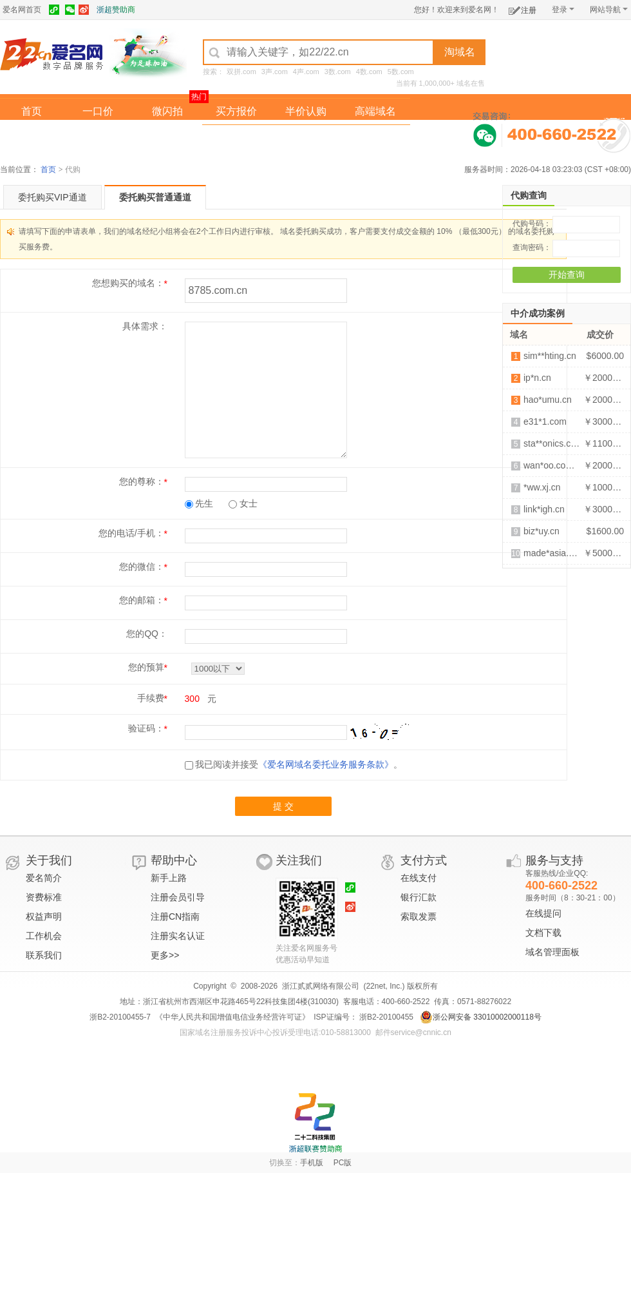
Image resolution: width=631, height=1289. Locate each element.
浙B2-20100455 (385, 1017)
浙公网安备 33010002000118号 (481, 1017)
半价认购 (305, 111)
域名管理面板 (552, 952)
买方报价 (236, 111)
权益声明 (44, 916)
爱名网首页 (22, 9)
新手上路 (169, 878)
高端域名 (375, 111)
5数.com (401, 71)
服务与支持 (554, 860)
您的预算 (146, 667)
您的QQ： (146, 633)
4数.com (369, 71)
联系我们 (44, 955)
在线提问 (543, 913)
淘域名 (459, 51)
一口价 (97, 111)
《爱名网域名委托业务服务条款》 (325, 764)
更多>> (165, 955)
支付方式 (423, 860)
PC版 (343, 1162)
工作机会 (44, 936)
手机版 (311, 1162)
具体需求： (144, 326)
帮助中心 (174, 860)
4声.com (306, 71)
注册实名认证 (178, 936)
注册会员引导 (178, 897)
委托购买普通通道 (155, 197)
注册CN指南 (175, 916)
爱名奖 (375, 137)
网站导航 (609, 9)
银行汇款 (418, 897)
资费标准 (44, 897)
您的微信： (141, 566)
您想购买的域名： (128, 283)
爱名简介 (44, 878)
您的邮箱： (141, 600)
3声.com (274, 71)
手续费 (150, 698)
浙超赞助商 (116, 9)
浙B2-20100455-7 (120, 1017)
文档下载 (543, 932)
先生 (199, 503)
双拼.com (241, 71)
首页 (31, 111)
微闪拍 (167, 111)
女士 (243, 503)
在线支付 (418, 878)
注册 (522, 8)
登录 (563, 9)
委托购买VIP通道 (52, 197)
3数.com (338, 71)
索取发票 (418, 916)
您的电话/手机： (131, 533)
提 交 (283, 806)
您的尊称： (141, 481)
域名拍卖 (305, 137)
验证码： (146, 728)
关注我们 (299, 860)
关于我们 (49, 860)
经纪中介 (236, 137)
